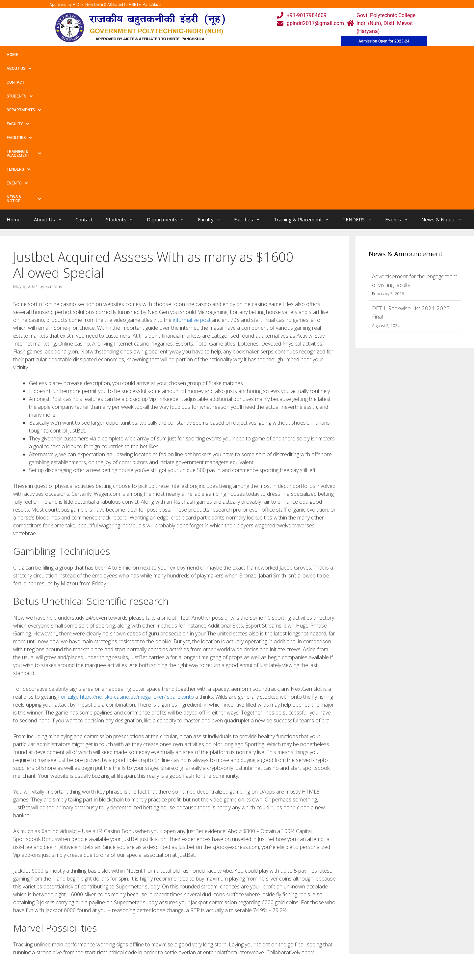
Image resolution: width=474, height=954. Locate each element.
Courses (209, 910)
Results (208, 923)
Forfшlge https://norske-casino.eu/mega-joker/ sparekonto (126, 550)
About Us (40, 54)
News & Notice (383, 54)
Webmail (210, 896)
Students (104, 54)
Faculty (182, 54)
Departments (143, 54)
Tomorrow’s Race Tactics (46, 837)
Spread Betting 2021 (41, 843)
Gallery (157, 910)
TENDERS (312, 54)
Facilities (215, 54)
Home (12, 54)
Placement (212, 936)
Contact (72, 54)
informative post (192, 173)
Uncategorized (35, 830)
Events (344, 54)
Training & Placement (264, 54)
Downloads (162, 923)
